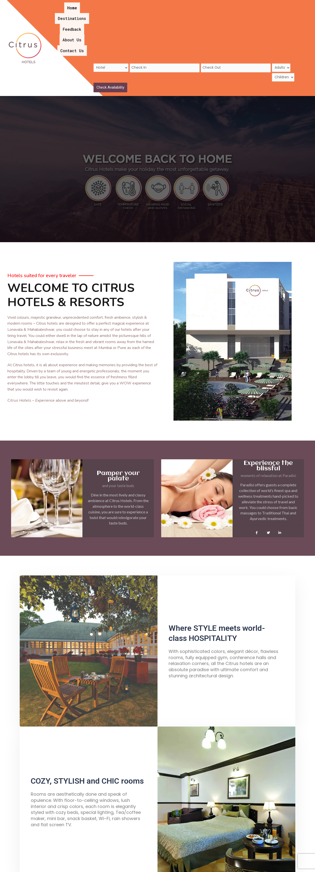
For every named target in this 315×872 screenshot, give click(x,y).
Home (127, 4)
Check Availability (110, 39)
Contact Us (233, 4)
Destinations (152, 4)
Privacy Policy (249, 863)
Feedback (181, 4)
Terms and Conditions (209, 863)
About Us (206, 4)
